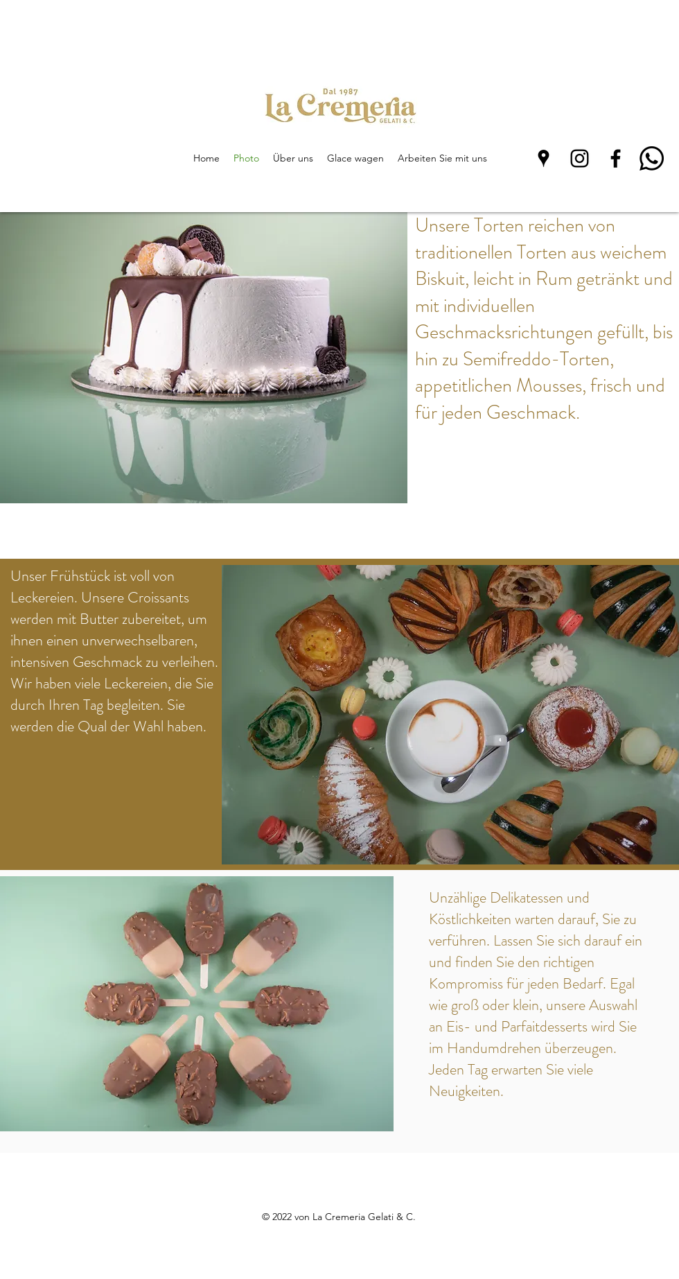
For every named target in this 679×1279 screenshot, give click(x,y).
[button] (203, 357)
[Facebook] (615, 158)
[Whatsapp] (652, 158)
